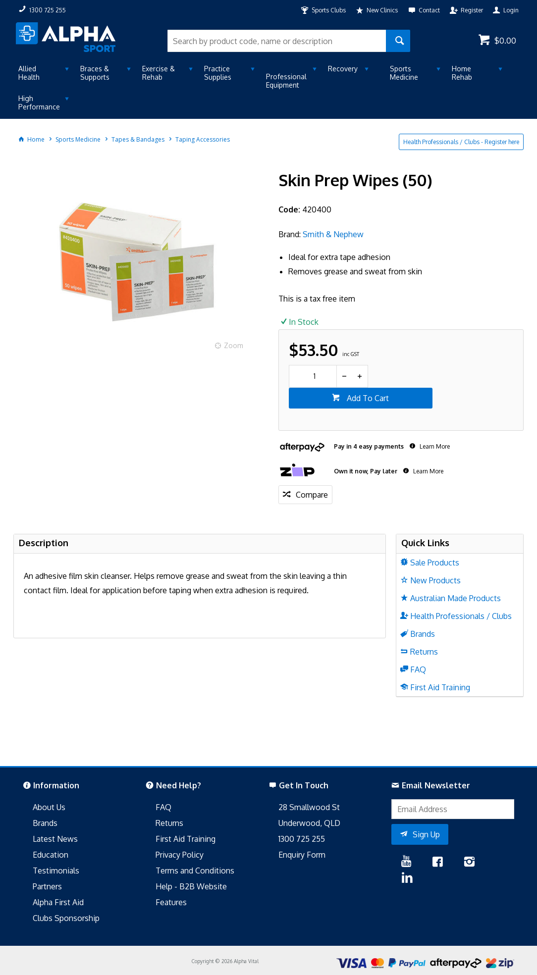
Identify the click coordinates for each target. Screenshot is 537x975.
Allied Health (29, 72)
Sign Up (426, 834)
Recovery (343, 68)
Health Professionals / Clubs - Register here (461, 142)
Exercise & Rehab (158, 72)
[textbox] (276, 41)
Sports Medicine (404, 72)
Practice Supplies (217, 72)
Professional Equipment (286, 80)
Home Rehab (462, 72)
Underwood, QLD (309, 823)
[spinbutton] (312, 376)
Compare (312, 495)
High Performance (39, 102)
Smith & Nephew (333, 234)
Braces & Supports (94, 72)
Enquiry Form (301, 855)
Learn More (434, 446)
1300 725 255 (301, 839)
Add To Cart (367, 398)
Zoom (233, 345)
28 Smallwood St (309, 807)
